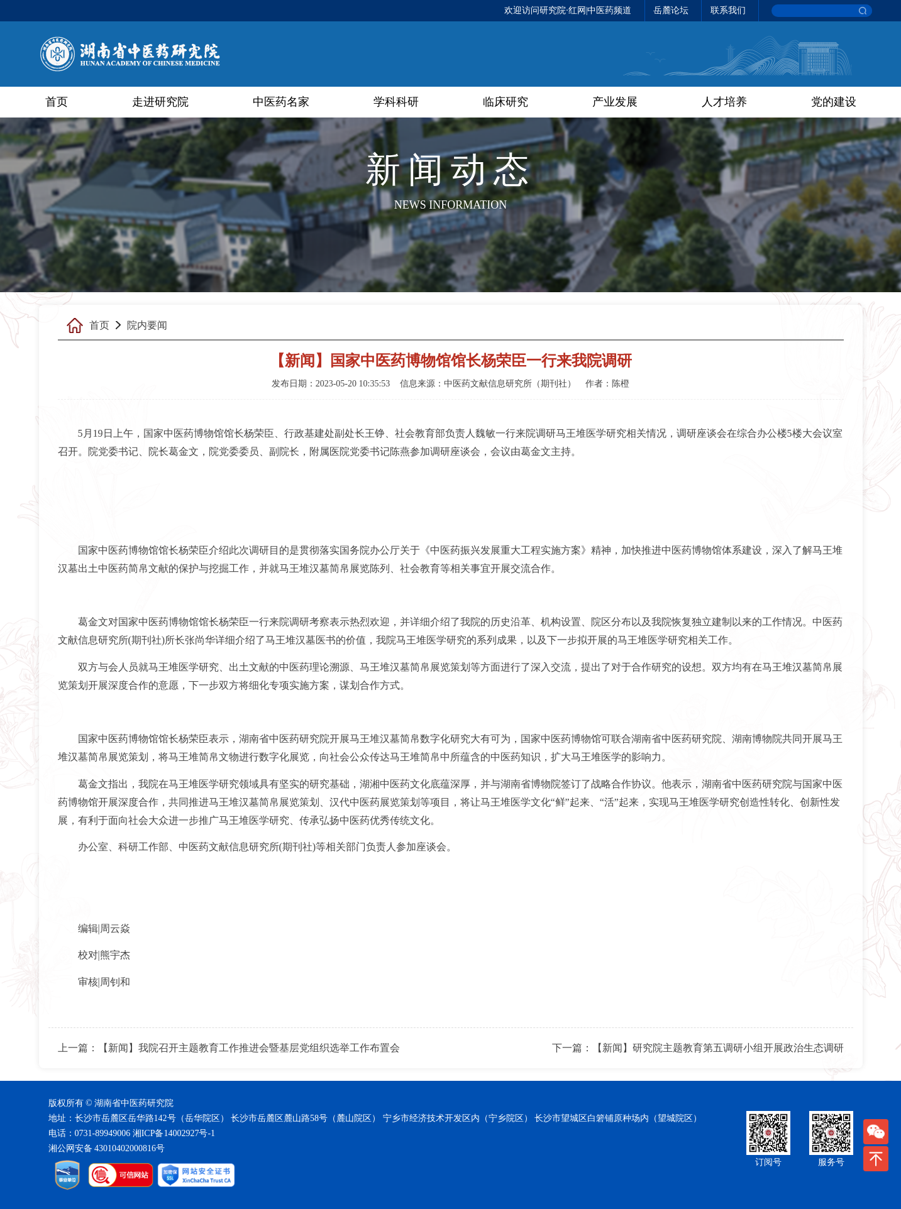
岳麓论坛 (670, 10)
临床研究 (505, 102)
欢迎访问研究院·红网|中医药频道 (567, 10)
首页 (56, 102)
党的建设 (833, 102)
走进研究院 (160, 102)
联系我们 (728, 10)
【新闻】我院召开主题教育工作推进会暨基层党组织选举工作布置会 (249, 1047)
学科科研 (396, 102)
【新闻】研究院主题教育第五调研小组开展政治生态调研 (718, 1047)
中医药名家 (281, 102)
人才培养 (724, 102)
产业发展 (615, 102)
